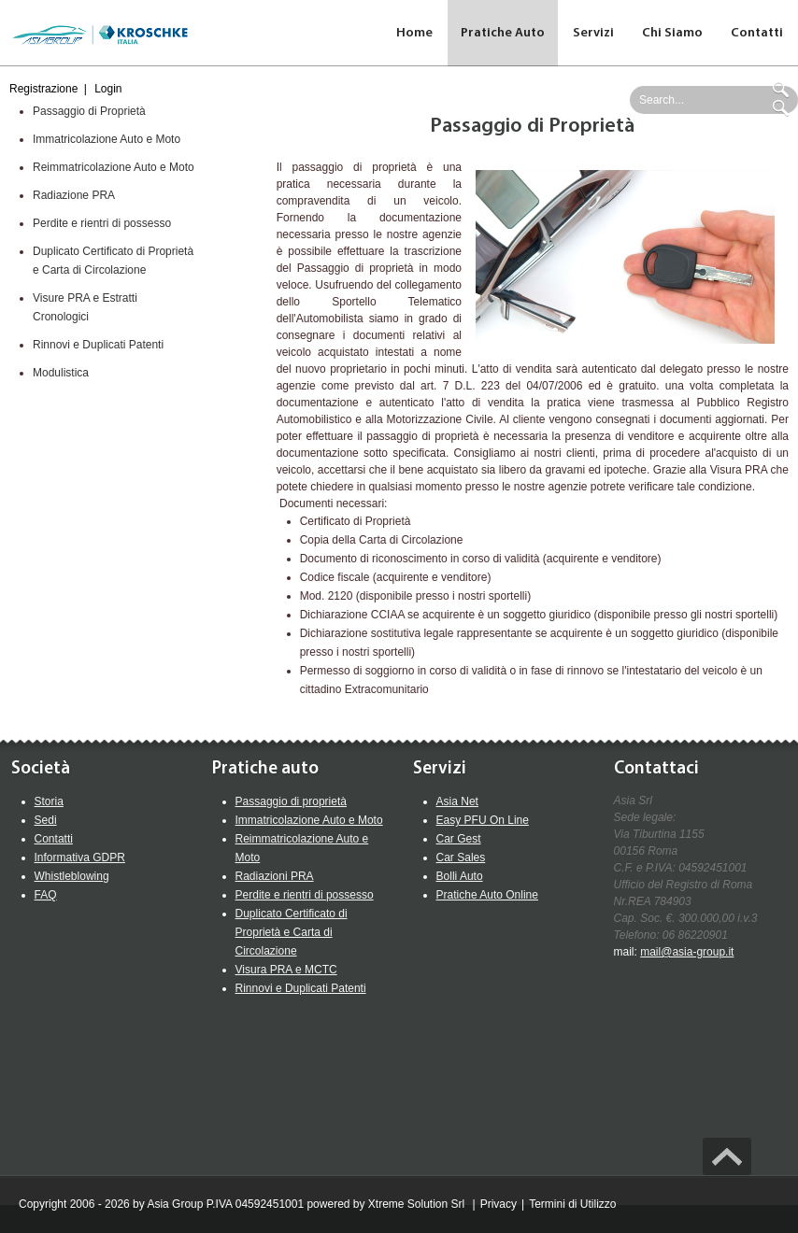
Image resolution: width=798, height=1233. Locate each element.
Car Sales (461, 857)
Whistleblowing (72, 876)
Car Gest (458, 838)
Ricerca (784, 89)
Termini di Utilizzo (572, 1204)
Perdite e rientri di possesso (102, 223)
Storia (49, 801)
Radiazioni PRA (274, 876)
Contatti (54, 838)
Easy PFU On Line (482, 820)
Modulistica (61, 372)
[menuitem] (503, 33)
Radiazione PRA (74, 195)
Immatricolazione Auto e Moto (106, 139)
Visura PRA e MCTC (286, 969)
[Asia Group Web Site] (98, 32)
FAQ (46, 894)
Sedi (46, 820)
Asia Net (457, 801)
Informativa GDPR (80, 857)
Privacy (498, 1204)
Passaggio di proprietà (291, 801)
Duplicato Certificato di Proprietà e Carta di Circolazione (291, 932)
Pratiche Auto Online (487, 894)
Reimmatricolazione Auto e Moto (113, 167)
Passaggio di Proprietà (89, 111)
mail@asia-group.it (687, 951)
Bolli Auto (459, 876)
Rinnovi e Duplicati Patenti (98, 344)
